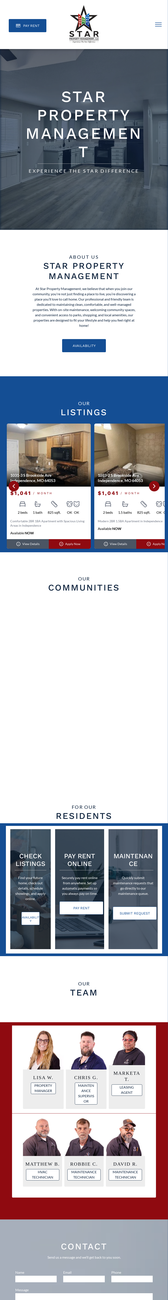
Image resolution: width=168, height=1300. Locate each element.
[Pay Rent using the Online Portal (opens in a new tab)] (27, 25)
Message (22, 1290)
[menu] (158, 24)
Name (19, 1272)
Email (67, 1272)
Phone (116, 1272)
